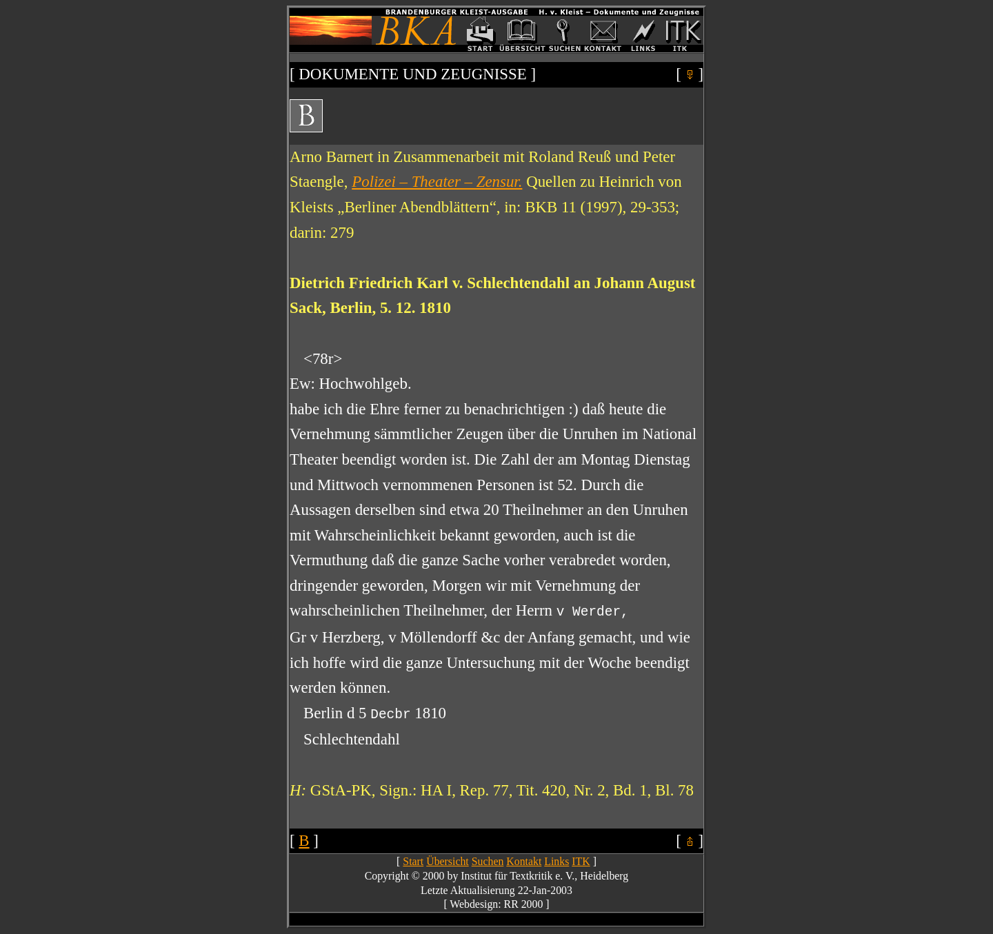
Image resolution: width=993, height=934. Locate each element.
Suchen (488, 861)
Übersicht (447, 861)
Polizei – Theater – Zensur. (437, 181)
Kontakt (523, 861)
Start (413, 861)
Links (556, 861)
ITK (581, 861)
